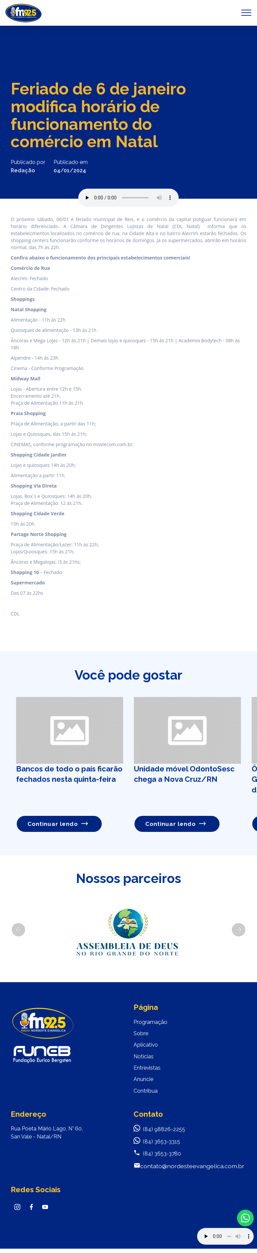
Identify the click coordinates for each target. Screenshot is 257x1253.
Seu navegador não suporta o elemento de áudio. (128, 198)
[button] (18, 930)
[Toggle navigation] (246, 12)
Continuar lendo (58, 823)
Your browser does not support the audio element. (225, 1236)
